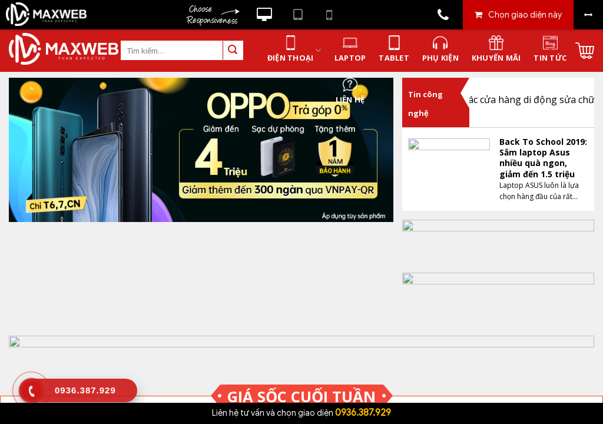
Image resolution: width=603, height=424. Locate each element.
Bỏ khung (588, 14)
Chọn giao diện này (525, 15)
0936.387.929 (363, 413)
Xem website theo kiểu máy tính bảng (298, 14)
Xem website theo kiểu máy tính (264, 14)
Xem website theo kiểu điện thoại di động (329, 14)
